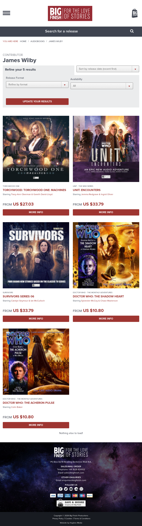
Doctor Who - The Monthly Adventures (92, 292)
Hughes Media (76, 522)
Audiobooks (38, 41)
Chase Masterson (109, 300)
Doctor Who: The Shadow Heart (98, 296)
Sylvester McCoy (89, 300)
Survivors (8, 292)
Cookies (68, 518)
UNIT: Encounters (87, 190)
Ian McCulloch (38, 300)
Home (23, 41)
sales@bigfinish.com (74, 472)
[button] (107, 68)
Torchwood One (11, 186)
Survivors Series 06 (18, 296)
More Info (36, 212)
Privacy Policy (58, 518)
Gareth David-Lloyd (43, 194)
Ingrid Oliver (107, 194)
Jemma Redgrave (89, 194)
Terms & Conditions (82, 518)
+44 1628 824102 (76, 469)
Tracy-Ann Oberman (21, 194)
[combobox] (66, 31)
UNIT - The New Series (83, 186)
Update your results (37, 101)
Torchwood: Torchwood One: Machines (34, 190)
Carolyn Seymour (19, 300)
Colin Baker (17, 407)
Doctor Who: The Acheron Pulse (28, 403)
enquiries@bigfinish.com (74, 480)
